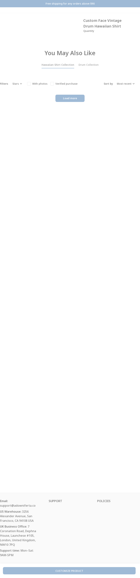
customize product (69, 571)
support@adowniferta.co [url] (18, 506)
